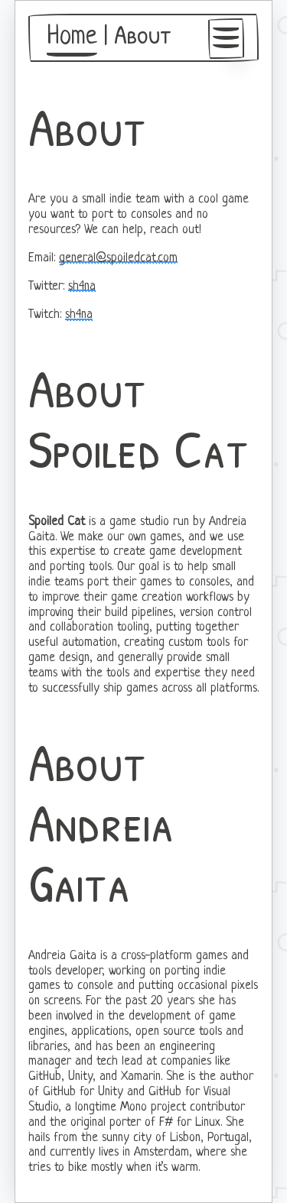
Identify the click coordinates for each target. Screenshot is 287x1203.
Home (72, 37)
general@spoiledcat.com (118, 258)
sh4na (82, 286)
